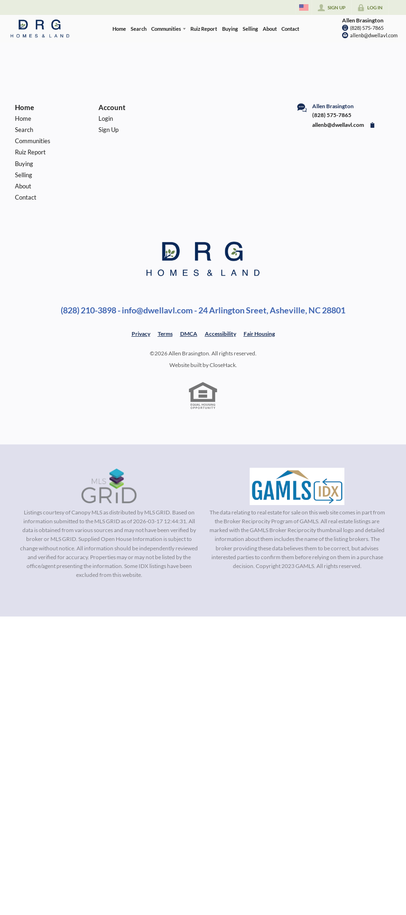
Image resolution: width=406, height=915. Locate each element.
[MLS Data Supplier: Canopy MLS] (109, 486)
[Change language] (303, 7)
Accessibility (220, 333)
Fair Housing (259, 333)
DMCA (188, 333)
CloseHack (223, 364)
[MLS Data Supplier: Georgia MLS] (297, 486)
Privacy (141, 333)
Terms (165, 333)
